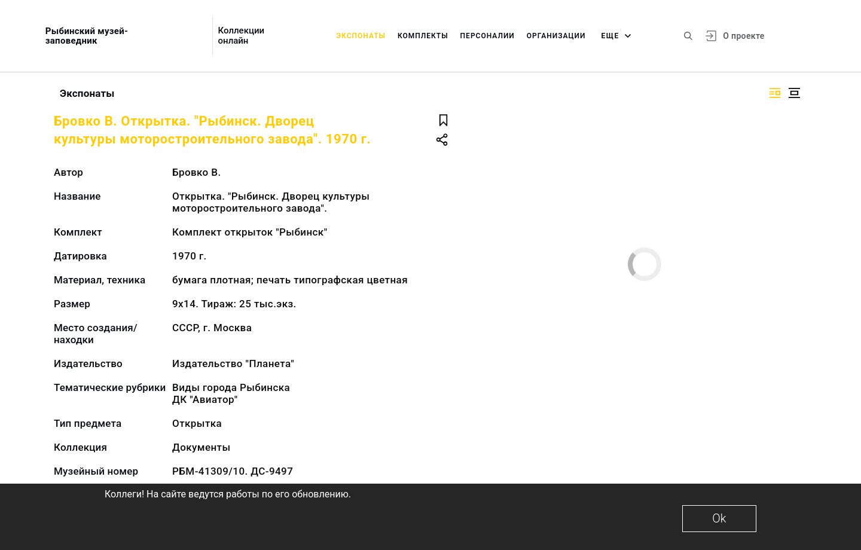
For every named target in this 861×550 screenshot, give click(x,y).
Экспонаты (361, 36)
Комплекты (423, 36)
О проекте (743, 36)
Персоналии (487, 36)
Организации (556, 36)
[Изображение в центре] (794, 93)
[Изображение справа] (774, 93)
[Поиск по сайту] (688, 36)
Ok (719, 518)
